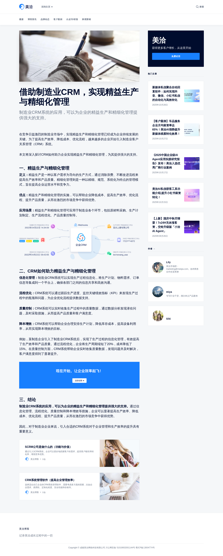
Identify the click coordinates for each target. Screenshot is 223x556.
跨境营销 (86, 19)
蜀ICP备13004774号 (145, 547)
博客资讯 (32, 19)
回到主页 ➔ (47, 7)
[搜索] (200, 6)
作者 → (151, 249)
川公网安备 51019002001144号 (120, 547)
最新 (21, 19)
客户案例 (57, 19)
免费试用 (175, 56)
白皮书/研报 (72, 19)
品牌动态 (45, 19)
